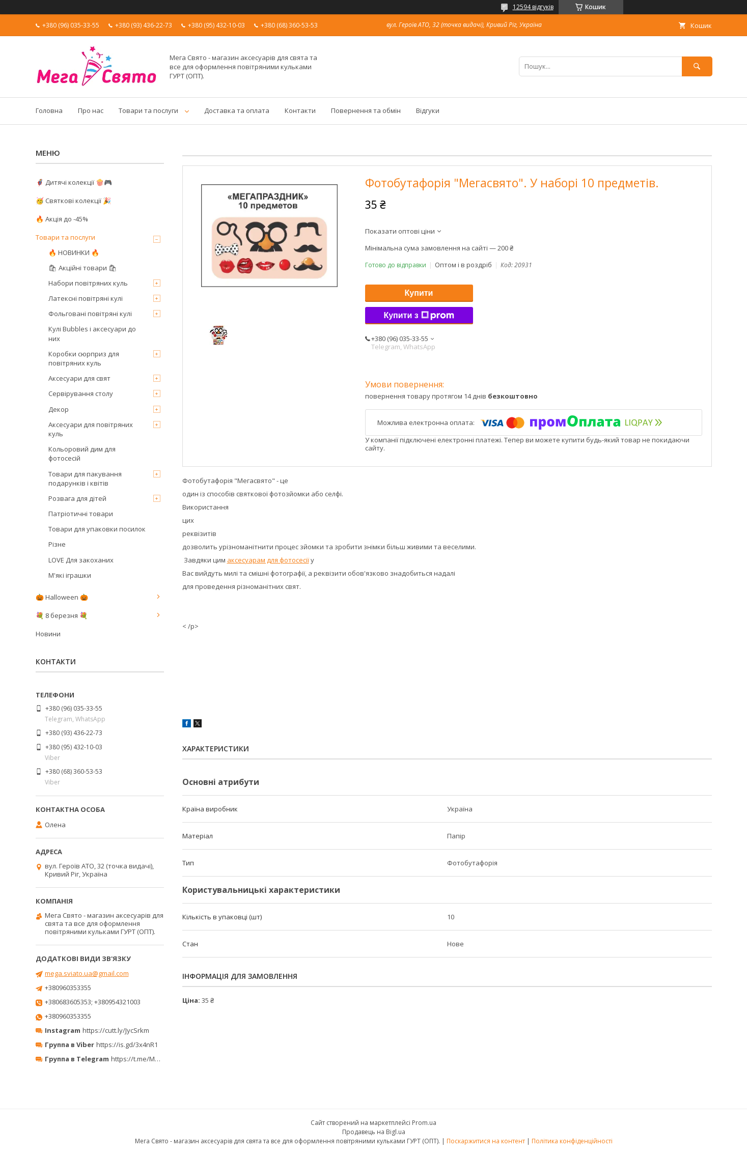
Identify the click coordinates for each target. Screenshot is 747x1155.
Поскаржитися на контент (486, 1141)
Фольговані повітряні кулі (90, 313)
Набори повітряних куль (88, 283)
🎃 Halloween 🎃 (62, 597)
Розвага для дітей (77, 498)
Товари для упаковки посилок (97, 528)
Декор (58, 409)
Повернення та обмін (366, 110)
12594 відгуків (533, 7)
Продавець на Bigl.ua (373, 1132)
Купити (419, 293)
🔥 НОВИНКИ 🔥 (73, 252)
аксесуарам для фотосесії (268, 560)
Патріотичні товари (80, 513)
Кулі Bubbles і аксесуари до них (92, 333)
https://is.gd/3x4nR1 (127, 1044)
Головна (49, 110)
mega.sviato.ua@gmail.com (87, 973)
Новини (48, 633)
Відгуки (427, 110)
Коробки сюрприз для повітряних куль (83, 358)
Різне (57, 544)
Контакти (300, 110)
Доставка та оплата (236, 110)
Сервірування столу (80, 393)
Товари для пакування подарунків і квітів (85, 478)
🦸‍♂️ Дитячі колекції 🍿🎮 (74, 182)
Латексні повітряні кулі (85, 298)
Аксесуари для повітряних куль (90, 429)
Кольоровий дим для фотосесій (82, 453)
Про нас (90, 110)
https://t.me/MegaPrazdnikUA (157, 1058)
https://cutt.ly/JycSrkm (115, 1030)
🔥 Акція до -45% (62, 218)
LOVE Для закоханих (81, 560)
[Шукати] (697, 66)
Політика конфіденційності (572, 1141)
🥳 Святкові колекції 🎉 (73, 200)
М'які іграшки (69, 575)
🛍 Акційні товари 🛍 (82, 267)
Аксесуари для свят (79, 378)
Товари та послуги (148, 110)
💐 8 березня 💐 (62, 615)
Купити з (418, 315)
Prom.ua (424, 1122)
